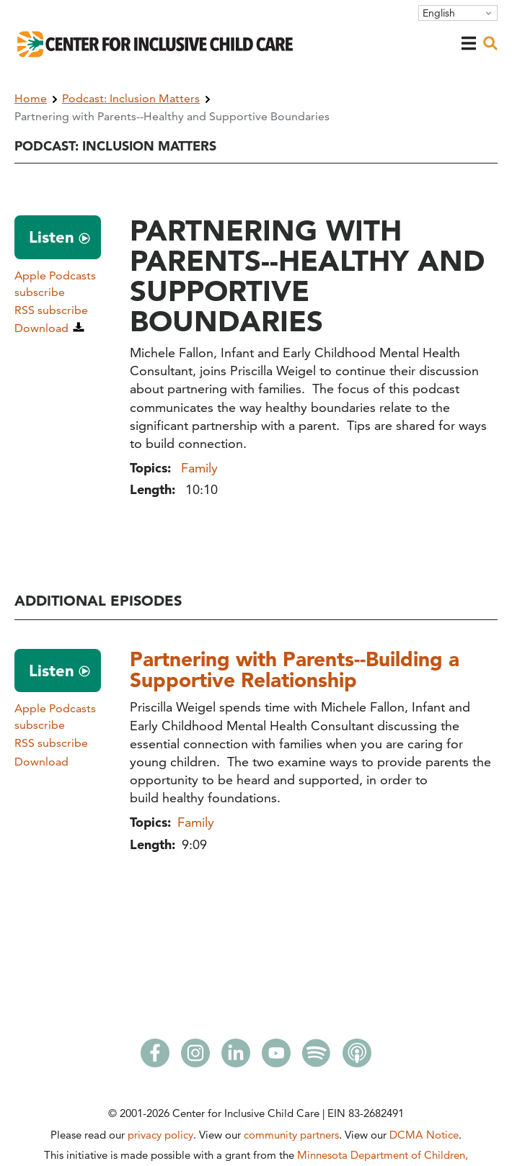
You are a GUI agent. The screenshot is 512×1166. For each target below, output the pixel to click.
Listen (51, 237)
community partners (291, 1135)
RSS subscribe (51, 310)
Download (41, 328)
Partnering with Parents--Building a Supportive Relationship (294, 669)
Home (30, 98)
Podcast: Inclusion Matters (131, 98)
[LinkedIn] (235, 1057)
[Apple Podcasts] (357, 1057)
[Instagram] (195, 1057)
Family (199, 467)
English (439, 12)
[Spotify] (316, 1057)
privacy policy (160, 1135)
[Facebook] (155, 1057)
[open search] (490, 43)
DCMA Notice (424, 1135)
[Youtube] (276, 1057)
